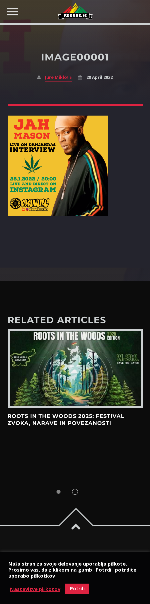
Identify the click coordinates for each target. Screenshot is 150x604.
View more (75, 368)
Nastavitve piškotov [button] (35, 589)
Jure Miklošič (58, 77)
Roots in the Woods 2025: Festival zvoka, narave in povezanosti (66, 419)
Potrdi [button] (77, 588)
